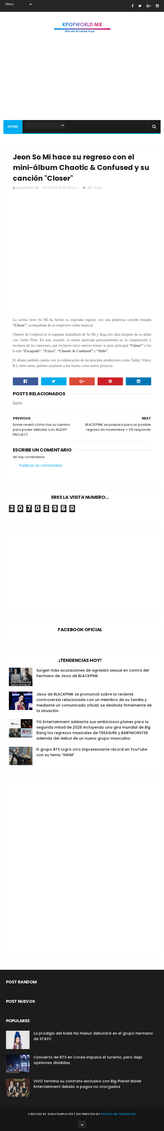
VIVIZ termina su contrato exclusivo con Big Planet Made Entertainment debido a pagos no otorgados (87, 1083)
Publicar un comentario (40, 465)
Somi (98, 187)
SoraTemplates (60, 1114)
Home (13, 126)
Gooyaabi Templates (118, 1114)
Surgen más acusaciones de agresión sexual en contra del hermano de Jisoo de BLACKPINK (92, 673)
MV (90, 187)
